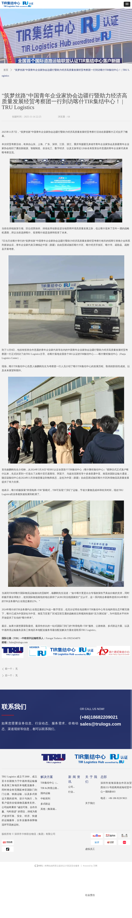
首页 (5, 70)
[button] (127, 4)
